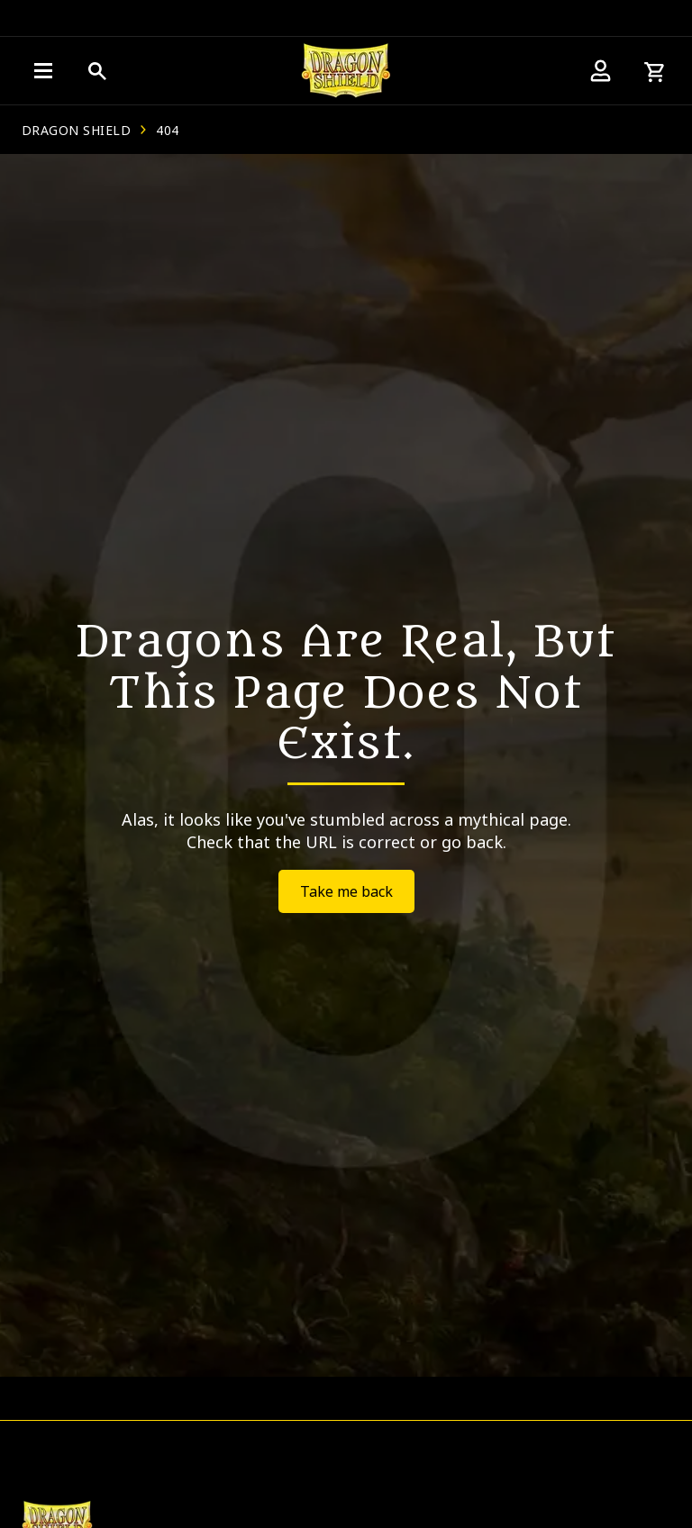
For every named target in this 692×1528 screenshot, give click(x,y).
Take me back (346, 891)
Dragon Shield (76, 130)
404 (167, 130)
